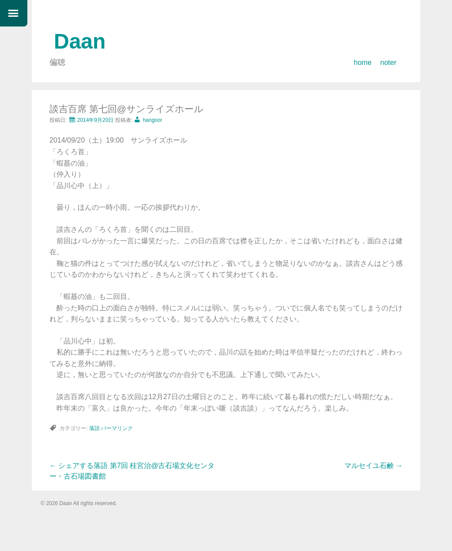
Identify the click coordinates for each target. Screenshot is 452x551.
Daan (79, 41)
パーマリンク (117, 428)
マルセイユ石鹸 (373, 465)
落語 (94, 428)
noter (388, 62)
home (363, 62)
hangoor (152, 120)
